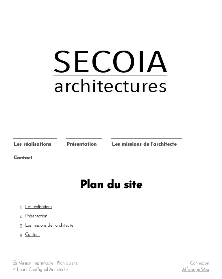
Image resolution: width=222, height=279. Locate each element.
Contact (32, 234)
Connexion (199, 263)
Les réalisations (38, 207)
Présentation (36, 216)
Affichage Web (195, 269)
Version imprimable (33, 263)
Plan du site (67, 263)
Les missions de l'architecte (49, 225)
